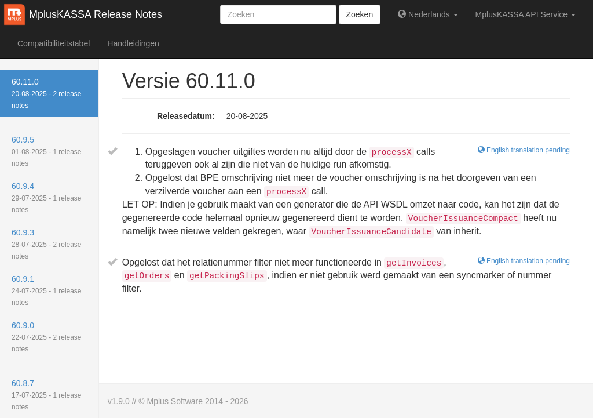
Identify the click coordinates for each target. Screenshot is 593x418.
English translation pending (524, 261)
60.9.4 (46, 197)
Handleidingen (133, 43)
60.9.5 (46, 151)
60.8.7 (46, 395)
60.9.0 (46, 337)
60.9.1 (46, 290)
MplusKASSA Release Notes (95, 14)
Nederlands (427, 14)
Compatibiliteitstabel (53, 43)
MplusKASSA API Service (525, 14)
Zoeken (360, 14)
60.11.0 (46, 93)
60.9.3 (46, 244)
